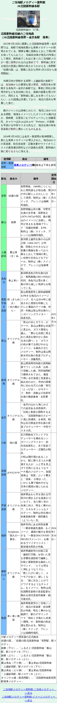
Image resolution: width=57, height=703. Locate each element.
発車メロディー (22, 165)
